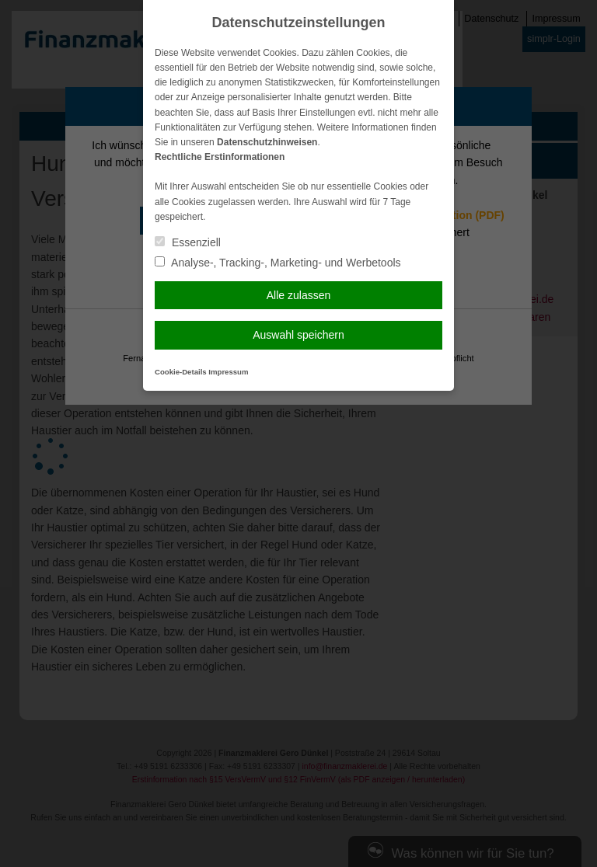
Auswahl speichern (298, 335)
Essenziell (188, 242)
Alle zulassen (299, 295)
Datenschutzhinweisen (267, 142)
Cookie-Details (181, 371)
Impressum (228, 371)
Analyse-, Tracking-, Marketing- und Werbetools (278, 262)
